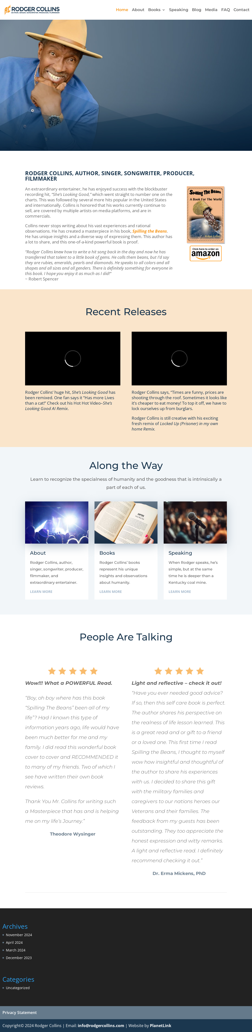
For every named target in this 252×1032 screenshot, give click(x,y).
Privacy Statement (19, 1012)
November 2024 (19, 934)
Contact (242, 10)
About (138, 10)
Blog (196, 10)
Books (154, 10)
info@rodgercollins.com (101, 1025)
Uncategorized (18, 987)
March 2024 (15, 950)
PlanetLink (160, 1025)
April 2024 (14, 942)
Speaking (178, 10)
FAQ (225, 10)
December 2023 (19, 957)
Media (211, 10)
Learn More (41, 591)
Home (122, 10)
